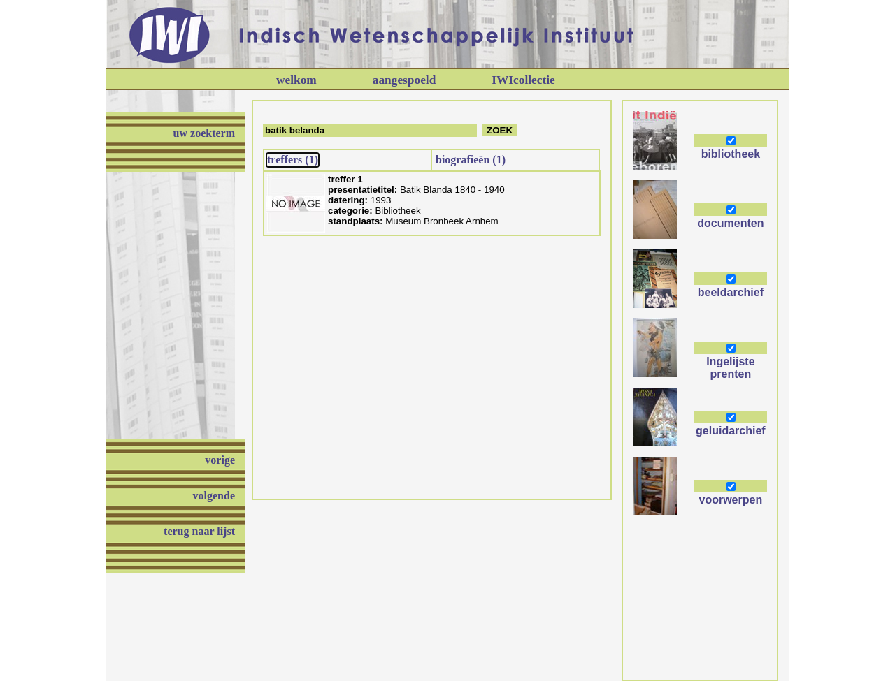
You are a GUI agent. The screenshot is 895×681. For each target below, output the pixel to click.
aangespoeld (404, 80)
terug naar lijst (199, 531)
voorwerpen (731, 500)
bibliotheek (730, 154)
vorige (220, 460)
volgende (214, 495)
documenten (730, 223)
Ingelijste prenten (730, 368)
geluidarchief (731, 431)
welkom (296, 80)
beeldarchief (731, 292)
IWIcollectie (523, 80)
